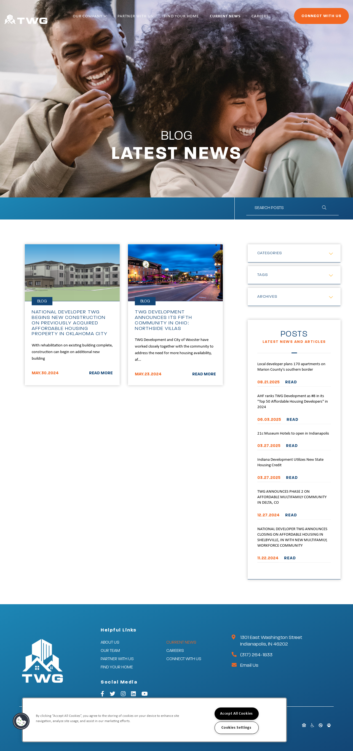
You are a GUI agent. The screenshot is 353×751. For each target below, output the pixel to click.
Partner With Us (146, 19)
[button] (21, 721)
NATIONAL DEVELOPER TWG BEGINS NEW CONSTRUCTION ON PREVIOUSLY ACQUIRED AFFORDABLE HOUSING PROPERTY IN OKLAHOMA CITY (70, 323)
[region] (154, 720)
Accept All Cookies (236, 714)
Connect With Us (306, 18)
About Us (110, 642)
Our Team (110, 651)
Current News (228, 19)
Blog (42, 301)
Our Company (104, 19)
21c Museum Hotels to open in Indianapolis (293, 434)
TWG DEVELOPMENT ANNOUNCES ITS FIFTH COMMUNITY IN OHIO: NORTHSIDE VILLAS (163, 320)
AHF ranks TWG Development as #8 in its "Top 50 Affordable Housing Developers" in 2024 (292, 401)
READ (291, 382)
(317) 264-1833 (256, 654)
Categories (269, 253)
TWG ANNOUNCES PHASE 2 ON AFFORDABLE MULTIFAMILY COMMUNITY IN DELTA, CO (292, 497)
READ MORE (101, 373)
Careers (258, 19)
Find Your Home (188, 19)
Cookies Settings (236, 728)
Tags (262, 275)
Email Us (249, 665)
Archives (267, 297)
